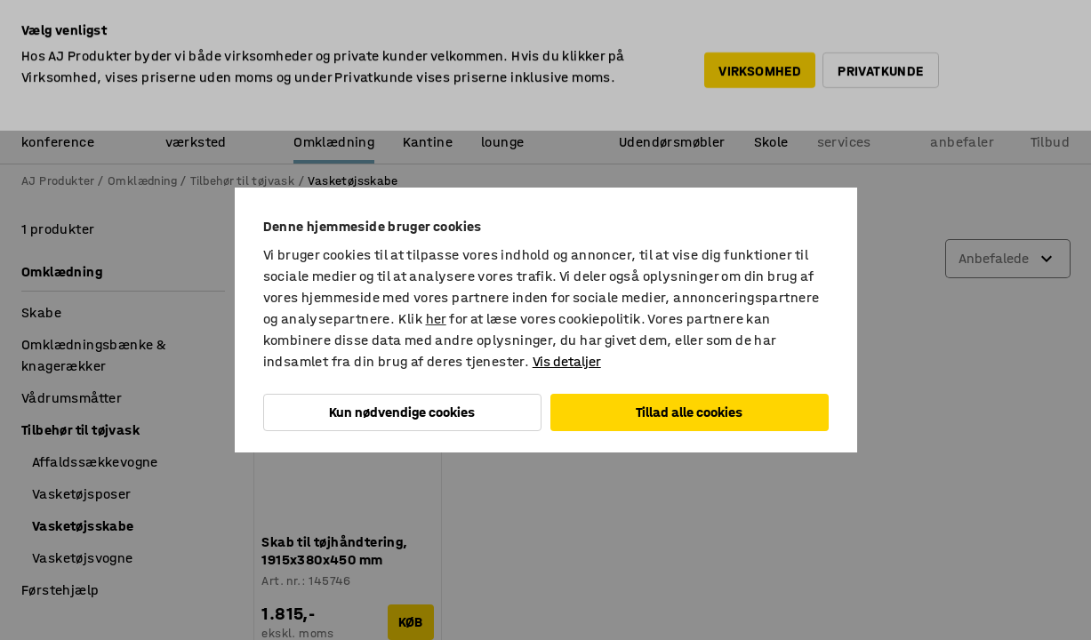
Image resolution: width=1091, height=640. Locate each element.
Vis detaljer (567, 361)
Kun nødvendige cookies (402, 412)
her (436, 318)
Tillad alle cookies (689, 412)
